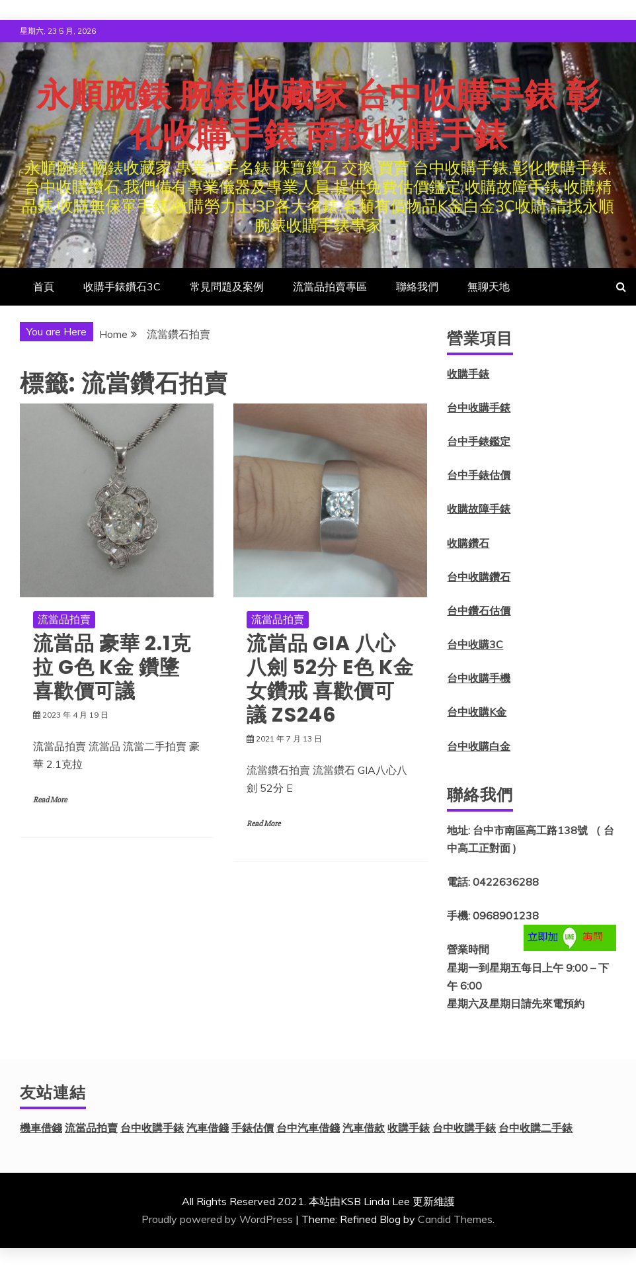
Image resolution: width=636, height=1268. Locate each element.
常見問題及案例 (227, 286)
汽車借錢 (207, 1127)
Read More (50, 800)
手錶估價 (252, 1127)
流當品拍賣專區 (330, 286)
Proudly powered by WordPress (217, 1219)
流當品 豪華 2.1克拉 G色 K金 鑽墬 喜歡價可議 (112, 667)
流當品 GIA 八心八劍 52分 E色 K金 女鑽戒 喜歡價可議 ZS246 (330, 679)
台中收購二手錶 (535, 1127)
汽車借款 (363, 1127)
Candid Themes (455, 1219)
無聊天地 (488, 286)
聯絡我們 (417, 286)
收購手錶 (468, 373)
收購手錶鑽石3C (122, 286)
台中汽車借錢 (308, 1127)
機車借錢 (41, 1127)
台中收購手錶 (478, 407)
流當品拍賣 (64, 619)
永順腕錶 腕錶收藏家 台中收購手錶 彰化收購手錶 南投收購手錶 (318, 115)
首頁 (43, 286)
